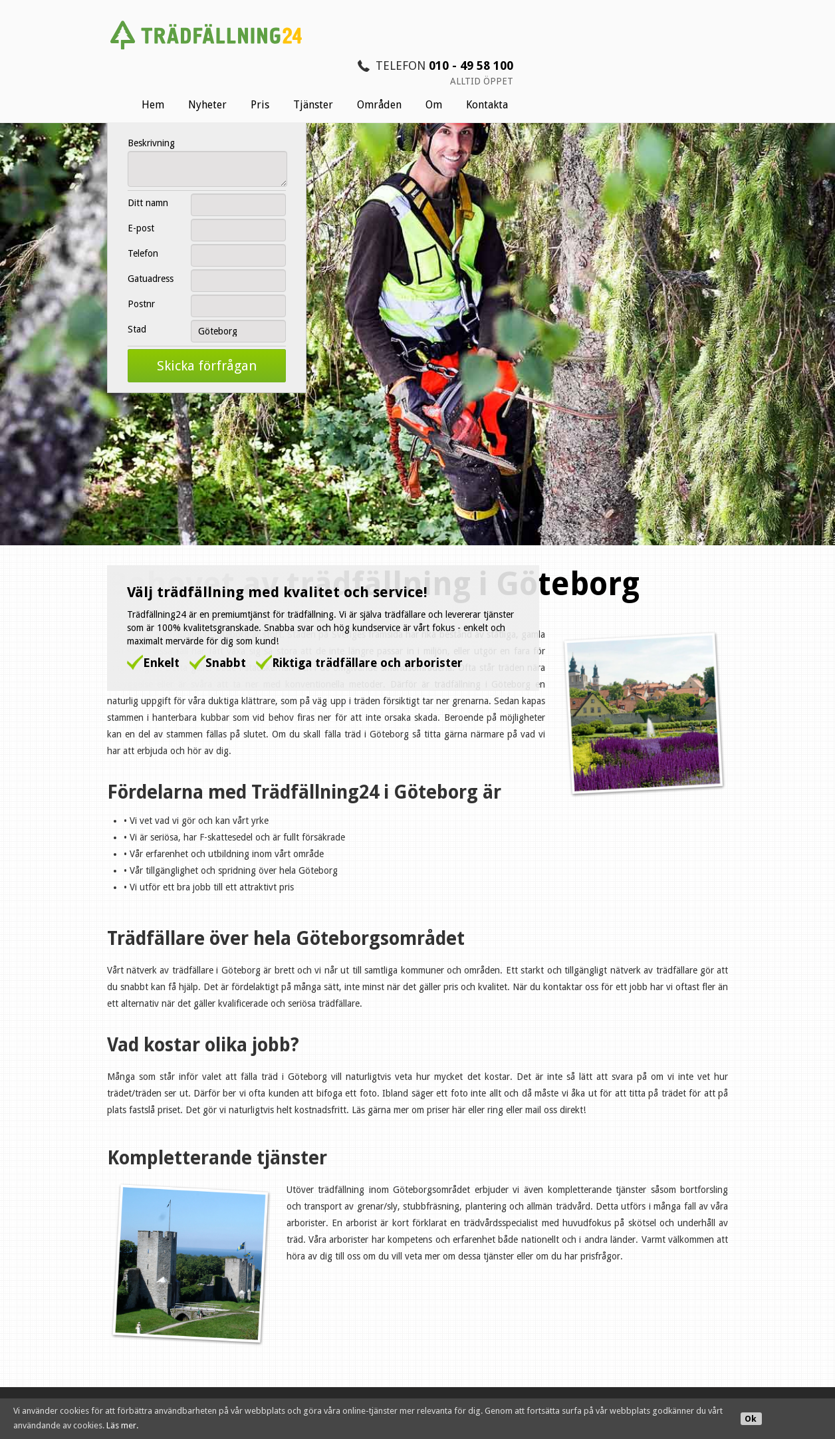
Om (654, 53)
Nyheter (427, 53)
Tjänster (533, 53)
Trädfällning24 (131, 489)
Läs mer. (122, 1425)
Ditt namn (142, 202)
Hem (373, 53)
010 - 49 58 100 (691, 14)
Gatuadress (145, 278)
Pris (480, 53)
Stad (131, 329)
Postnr (136, 304)
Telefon (137, 253)
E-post (135, 228)
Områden (599, 53)
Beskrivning (146, 143)
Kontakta (707, 53)
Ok (751, 1419)
